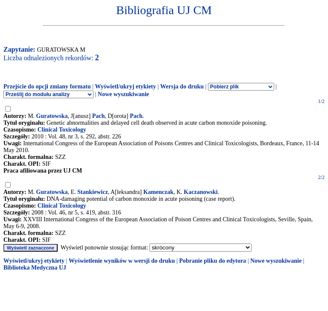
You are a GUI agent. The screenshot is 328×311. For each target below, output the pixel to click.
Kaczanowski (200, 192)
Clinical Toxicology (62, 129)
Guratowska (52, 116)
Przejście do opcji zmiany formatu (47, 86)
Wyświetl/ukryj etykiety (125, 86)
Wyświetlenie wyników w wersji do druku (122, 261)
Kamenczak (158, 192)
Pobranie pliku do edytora (212, 261)
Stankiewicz (92, 192)
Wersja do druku (182, 86)
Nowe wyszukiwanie (123, 94)
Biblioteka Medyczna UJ (34, 267)
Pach (98, 116)
